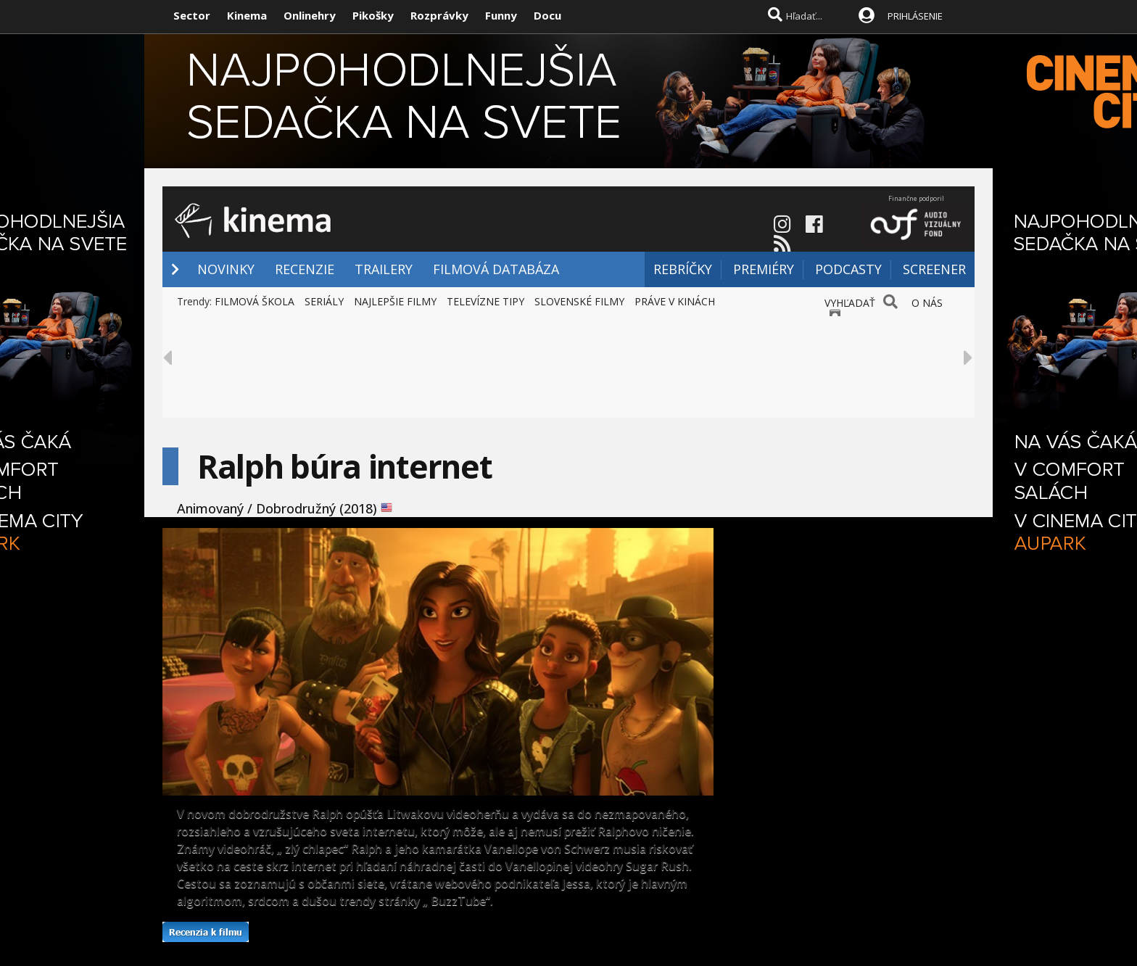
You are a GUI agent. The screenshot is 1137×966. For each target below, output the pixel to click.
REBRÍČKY (682, 269)
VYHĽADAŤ (849, 303)
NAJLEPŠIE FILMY (395, 301)
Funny (501, 15)
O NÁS (927, 303)
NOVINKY (226, 269)
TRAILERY (384, 269)
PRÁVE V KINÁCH (674, 301)
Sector (191, 15)
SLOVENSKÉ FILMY (579, 301)
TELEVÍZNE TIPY (485, 301)
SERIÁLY (324, 301)
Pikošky (373, 15)
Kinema (247, 15)
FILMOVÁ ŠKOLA (254, 301)
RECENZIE (304, 269)
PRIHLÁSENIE (915, 15)
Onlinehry (310, 15)
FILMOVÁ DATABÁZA (496, 269)
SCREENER (934, 269)
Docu (547, 15)
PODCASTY (848, 269)
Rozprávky (439, 15)
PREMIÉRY (763, 269)
